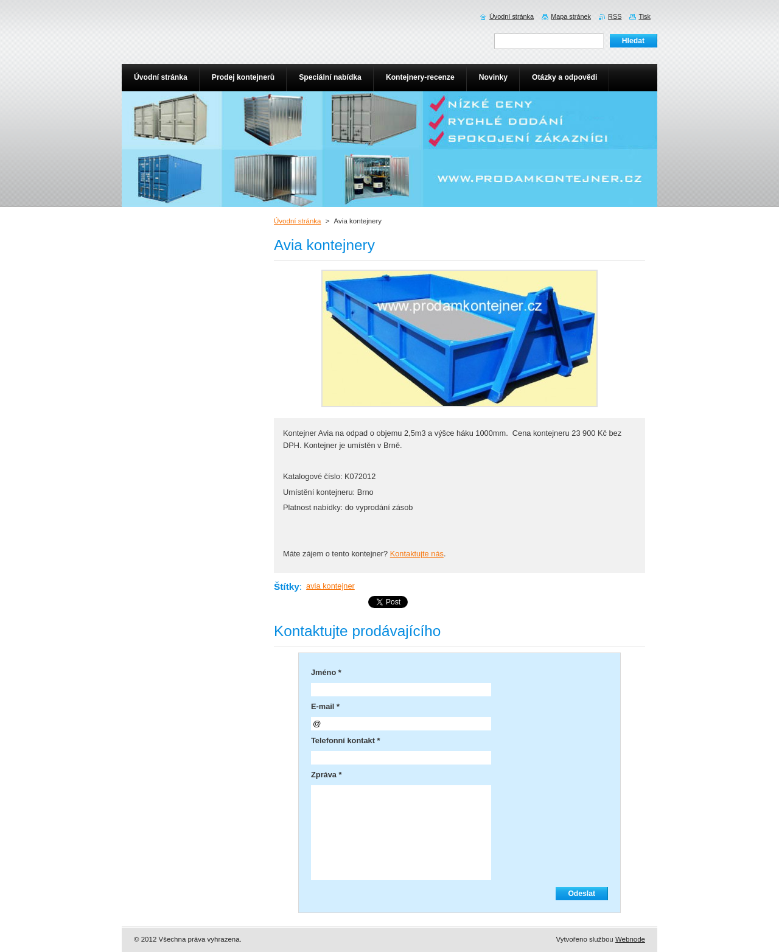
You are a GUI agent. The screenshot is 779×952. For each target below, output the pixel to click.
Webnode (630, 939)
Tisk (644, 16)
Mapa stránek (571, 16)
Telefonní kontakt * (345, 740)
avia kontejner (330, 585)
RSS (614, 16)
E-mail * (325, 706)
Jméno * (326, 672)
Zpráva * (326, 774)
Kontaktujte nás (417, 553)
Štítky (286, 586)
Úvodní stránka (297, 221)
